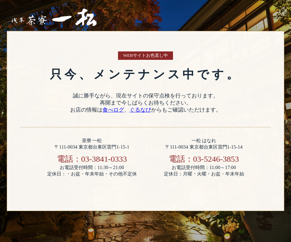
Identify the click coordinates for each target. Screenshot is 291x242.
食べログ (113, 110)
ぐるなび (140, 110)
